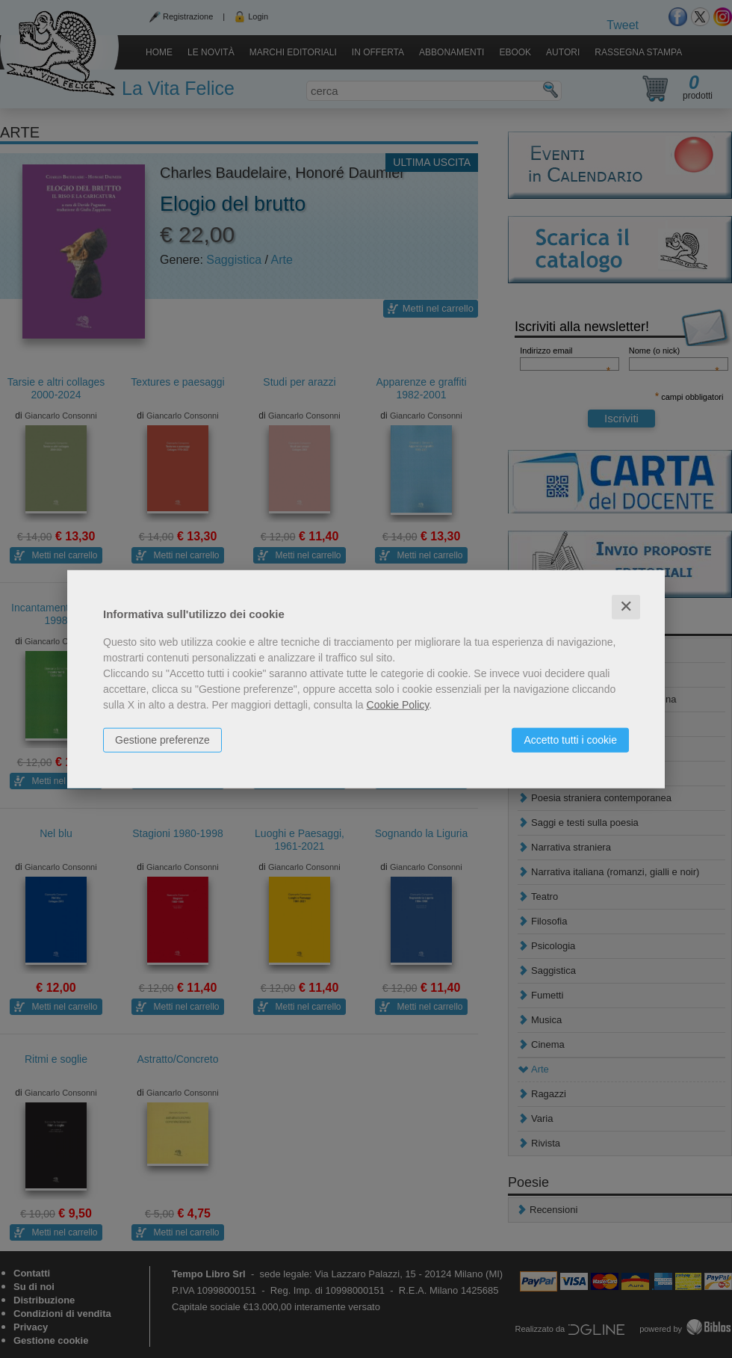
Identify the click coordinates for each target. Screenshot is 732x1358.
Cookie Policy (398, 705)
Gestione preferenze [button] (162, 740)
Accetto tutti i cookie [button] (570, 740)
